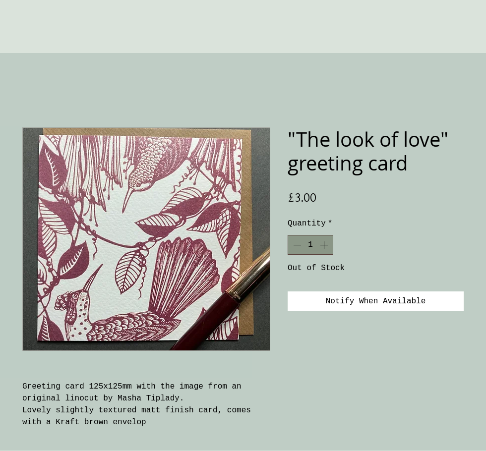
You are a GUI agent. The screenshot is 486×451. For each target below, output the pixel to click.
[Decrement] (296, 244)
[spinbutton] (310, 244)
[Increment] (325, 244)
